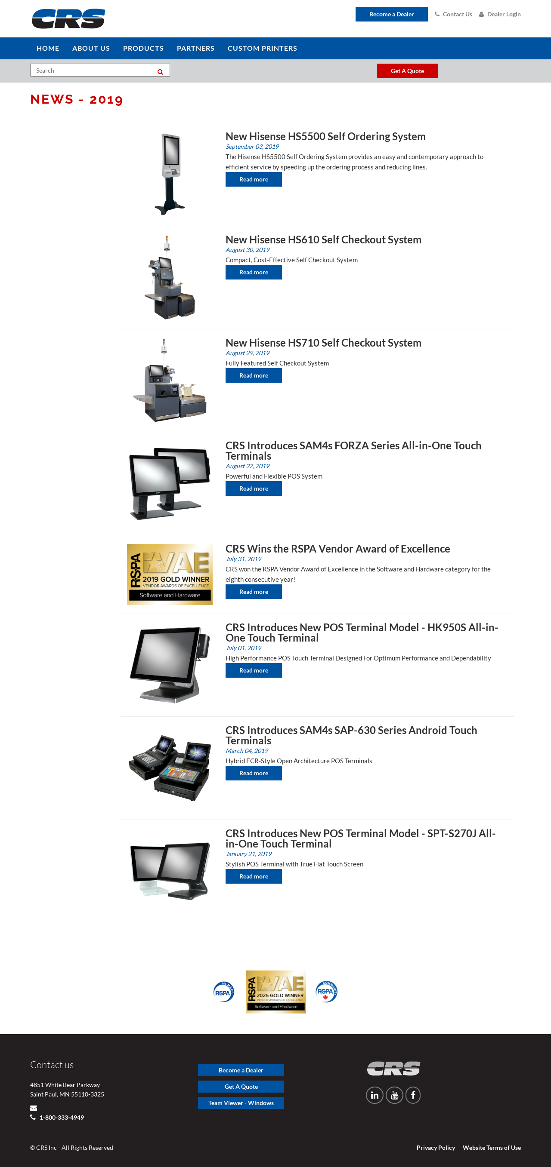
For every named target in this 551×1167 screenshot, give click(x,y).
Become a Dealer (391, 14)
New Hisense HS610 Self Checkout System (323, 239)
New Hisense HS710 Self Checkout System (323, 342)
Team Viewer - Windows (241, 1102)
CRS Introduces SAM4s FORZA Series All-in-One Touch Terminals (354, 450)
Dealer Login (500, 14)
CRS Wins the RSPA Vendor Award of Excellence (338, 548)
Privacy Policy (436, 1147)
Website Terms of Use (492, 1147)
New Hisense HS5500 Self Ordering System (326, 136)
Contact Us (453, 14)
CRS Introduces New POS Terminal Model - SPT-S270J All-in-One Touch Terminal (361, 838)
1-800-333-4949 (61, 1117)
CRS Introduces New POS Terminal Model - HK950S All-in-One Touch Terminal (362, 632)
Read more (253, 179)
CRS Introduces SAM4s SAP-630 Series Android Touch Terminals (351, 735)
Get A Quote (241, 1086)
